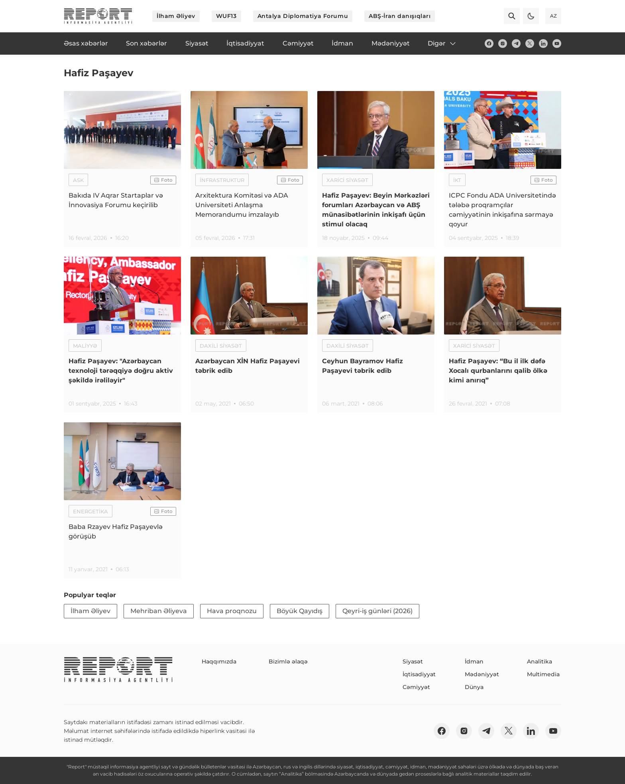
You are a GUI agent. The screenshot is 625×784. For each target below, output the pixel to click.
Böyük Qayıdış (299, 611)
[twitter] (529, 43)
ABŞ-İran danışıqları (399, 16)
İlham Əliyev (176, 16)
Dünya (474, 687)
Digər (442, 44)
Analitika (539, 661)
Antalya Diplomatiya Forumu (302, 16)
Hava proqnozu (232, 611)
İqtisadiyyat (419, 674)
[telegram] (516, 43)
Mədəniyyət (482, 674)
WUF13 (226, 16)
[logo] (98, 16)
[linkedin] (543, 43)
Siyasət (413, 661)
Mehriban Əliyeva (158, 611)
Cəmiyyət (416, 687)
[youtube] (556, 43)
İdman (474, 661)
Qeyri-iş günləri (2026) (377, 611)
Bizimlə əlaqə (288, 661)
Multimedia (543, 674)
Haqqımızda (219, 661)
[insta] (502, 43)
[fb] (489, 43)
